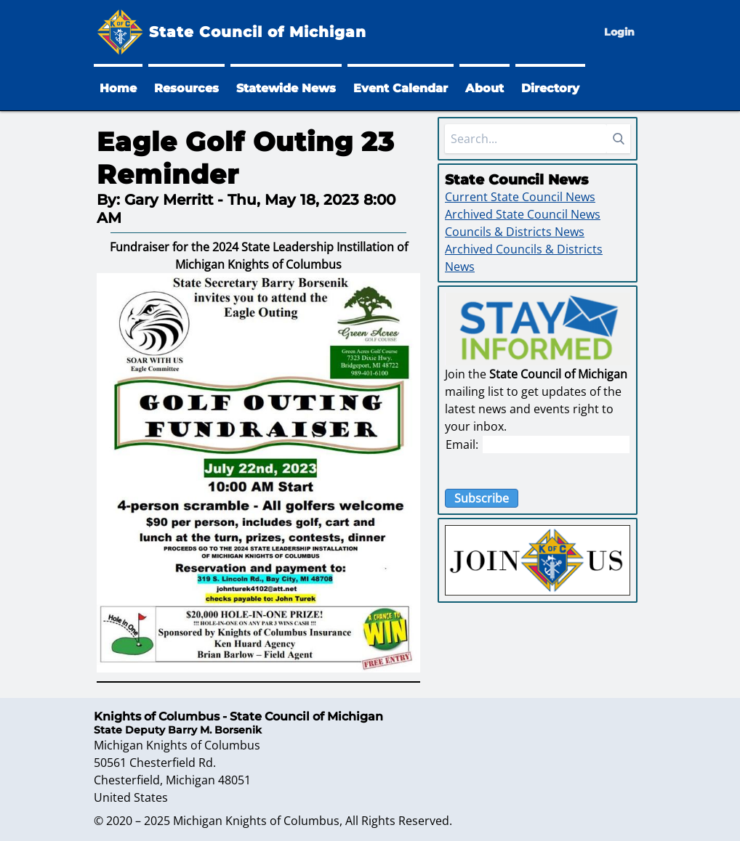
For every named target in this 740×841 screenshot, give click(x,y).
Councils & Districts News (514, 232)
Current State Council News (520, 197)
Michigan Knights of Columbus (256, 821)
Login (619, 31)
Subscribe (481, 498)
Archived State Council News (522, 214)
